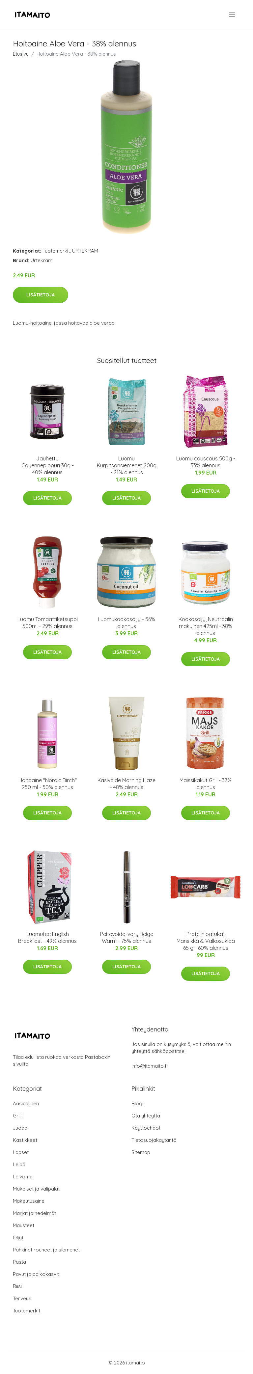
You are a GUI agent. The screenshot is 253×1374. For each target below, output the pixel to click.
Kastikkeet (25, 1140)
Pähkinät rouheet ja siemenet (46, 1250)
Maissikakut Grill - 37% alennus (206, 783)
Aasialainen (26, 1103)
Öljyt (18, 1237)
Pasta (19, 1262)
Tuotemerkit (56, 251)
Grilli (17, 1116)
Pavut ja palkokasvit (36, 1274)
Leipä (19, 1164)
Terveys (22, 1298)
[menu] (232, 15)
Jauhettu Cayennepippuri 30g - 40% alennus (47, 465)
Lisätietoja (40, 295)
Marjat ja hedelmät (34, 1213)
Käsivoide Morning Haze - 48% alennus (126, 783)
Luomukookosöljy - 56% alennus (126, 622)
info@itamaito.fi (149, 1066)
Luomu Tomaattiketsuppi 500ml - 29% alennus (47, 622)
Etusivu (21, 54)
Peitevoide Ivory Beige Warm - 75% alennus (126, 937)
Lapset (21, 1152)
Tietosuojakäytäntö (154, 1140)
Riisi (17, 1286)
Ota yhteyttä (145, 1116)
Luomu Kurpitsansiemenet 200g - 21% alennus (126, 465)
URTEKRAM (85, 251)
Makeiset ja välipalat (36, 1189)
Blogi (137, 1103)
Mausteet (23, 1225)
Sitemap (140, 1152)
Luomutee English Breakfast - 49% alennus (47, 937)
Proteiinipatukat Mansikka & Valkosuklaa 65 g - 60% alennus (206, 941)
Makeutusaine (28, 1201)
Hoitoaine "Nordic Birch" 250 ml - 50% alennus (47, 783)
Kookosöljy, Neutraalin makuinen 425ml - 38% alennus (206, 626)
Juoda (20, 1128)
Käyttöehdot (145, 1128)
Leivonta (23, 1176)
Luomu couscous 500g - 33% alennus (205, 462)
